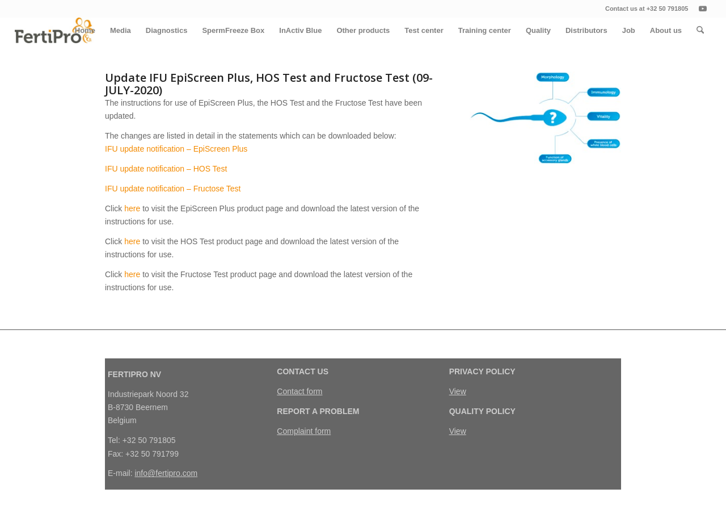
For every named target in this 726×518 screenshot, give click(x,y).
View (457, 391)
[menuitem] (85, 30)
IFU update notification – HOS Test (166, 168)
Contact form (299, 391)
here (132, 208)
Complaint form (304, 431)
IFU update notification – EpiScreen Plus (176, 148)
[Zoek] (700, 30)
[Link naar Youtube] (702, 8)
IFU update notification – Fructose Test (172, 188)
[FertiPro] (54, 30)
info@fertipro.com (165, 473)
